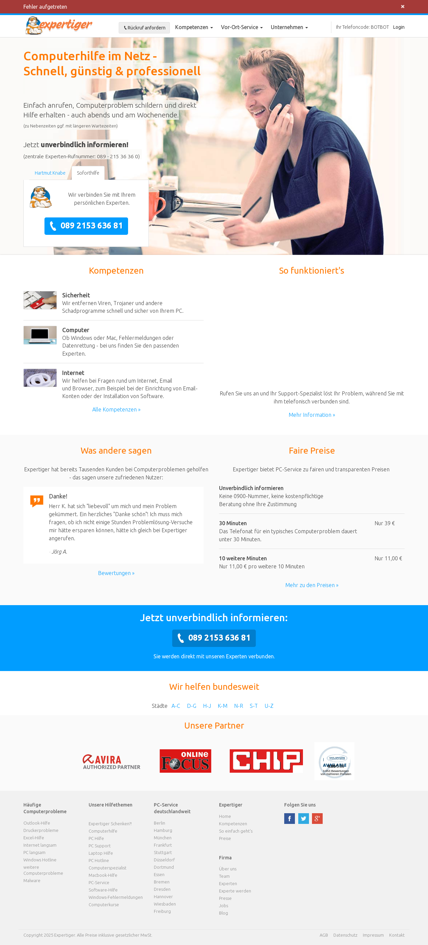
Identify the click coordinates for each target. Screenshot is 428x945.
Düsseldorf (164, 859)
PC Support (100, 845)
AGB (324, 935)
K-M (222, 706)
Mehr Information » (312, 415)
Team (224, 876)
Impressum (373, 935)
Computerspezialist (107, 867)
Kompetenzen (194, 27)
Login (399, 27)
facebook (289, 818)
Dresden (162, 889)
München (163, 837)
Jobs (223, 905)
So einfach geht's (235, 831)
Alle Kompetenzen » (116, 409)
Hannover (163, 896)
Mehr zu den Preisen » (311, 585)
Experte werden (235, 890)
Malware (31, 880)
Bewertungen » (116, 573)
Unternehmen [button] (289, 27)
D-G (191, 706)
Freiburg (162, 911)
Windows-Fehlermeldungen (116, 897)
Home (225, 816)
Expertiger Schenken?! (110, 823)
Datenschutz (345, 935)
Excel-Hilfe (33, 837)
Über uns (227, 868)
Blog (223, 913)
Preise (225, 838)
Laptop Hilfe (101, 853)
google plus (317, 818)
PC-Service (99, 882)
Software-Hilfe (103, 889)
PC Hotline (99, 860)
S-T (254, 706)
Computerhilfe (103, 831)
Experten (228, 883)
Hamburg (163, 830)
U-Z (269, 706)
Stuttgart (163, 852)
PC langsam (34, 852)
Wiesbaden (165, 904)
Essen (159, 874)
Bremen (162, 881)
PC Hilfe (96, 838)
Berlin (159, 823)
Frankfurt (163, 845)
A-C (176, 706)
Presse (225, 898)
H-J (207, 706)
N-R (238, 706)
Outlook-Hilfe (36, 823)
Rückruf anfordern (144, 27)
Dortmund (164, 867)
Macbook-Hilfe (103, 875)
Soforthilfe (88, 173)
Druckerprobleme (41, 830)
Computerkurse (104, 904)
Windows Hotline (40, 859)
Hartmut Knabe (50, 173)
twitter (303, 818)
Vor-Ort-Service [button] (242, 27)
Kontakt (397, 935)
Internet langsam (40, 845)
